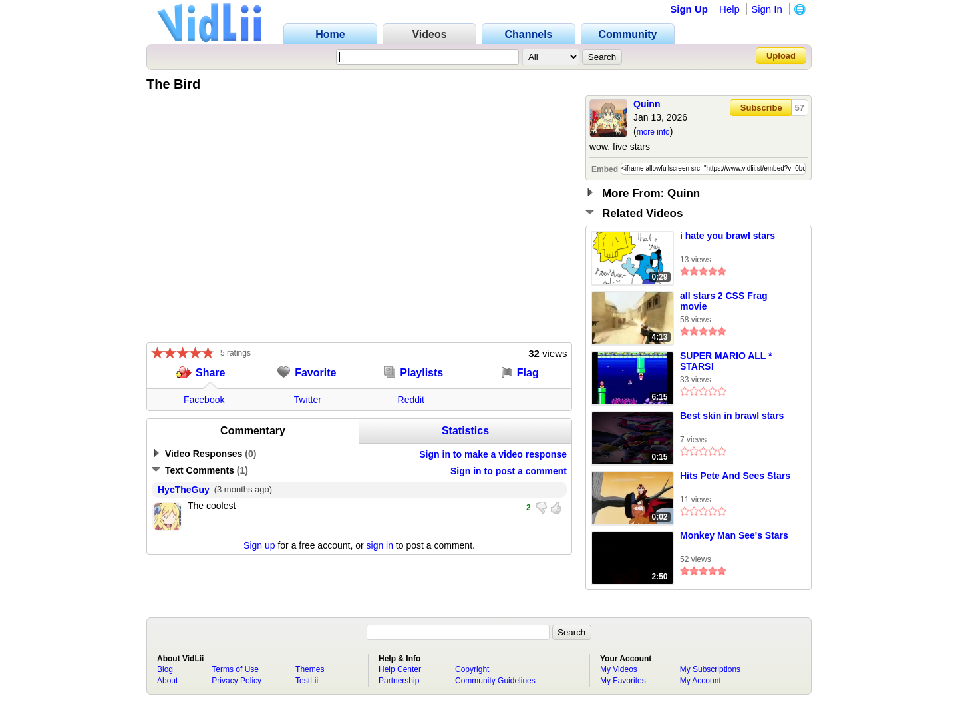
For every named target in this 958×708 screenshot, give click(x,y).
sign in (380, 545)
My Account (700, 680)
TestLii (306, 680)
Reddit (411, 399)
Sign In (766, 9)
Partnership (399, 680)
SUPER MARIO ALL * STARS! (726, 361)
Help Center (400, 669)
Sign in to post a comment (508, 471)
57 (799, 108)
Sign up (259, 545)
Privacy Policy (236, 680)
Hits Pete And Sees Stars (735, 475)
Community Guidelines (495, 680)
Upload (781, 56)
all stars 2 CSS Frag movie (724, 301)
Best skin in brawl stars (732, 415)
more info (653, 132)
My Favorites (623, 680)
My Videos (618, 669)
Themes (309, 669)
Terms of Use (235, 669)
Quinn (646, 104)
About (167, 680)
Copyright (472, 669)
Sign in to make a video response (493, 454)
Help (729, 9)
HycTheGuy (184, 489)
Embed (604, 169)
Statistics (465, 430)
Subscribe (761, 108)
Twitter (307, 399)
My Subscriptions (710, 669)
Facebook (204, 399)
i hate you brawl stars (727, 235)
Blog (165, 669)
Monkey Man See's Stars (734, 535)
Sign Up (689, 9)
